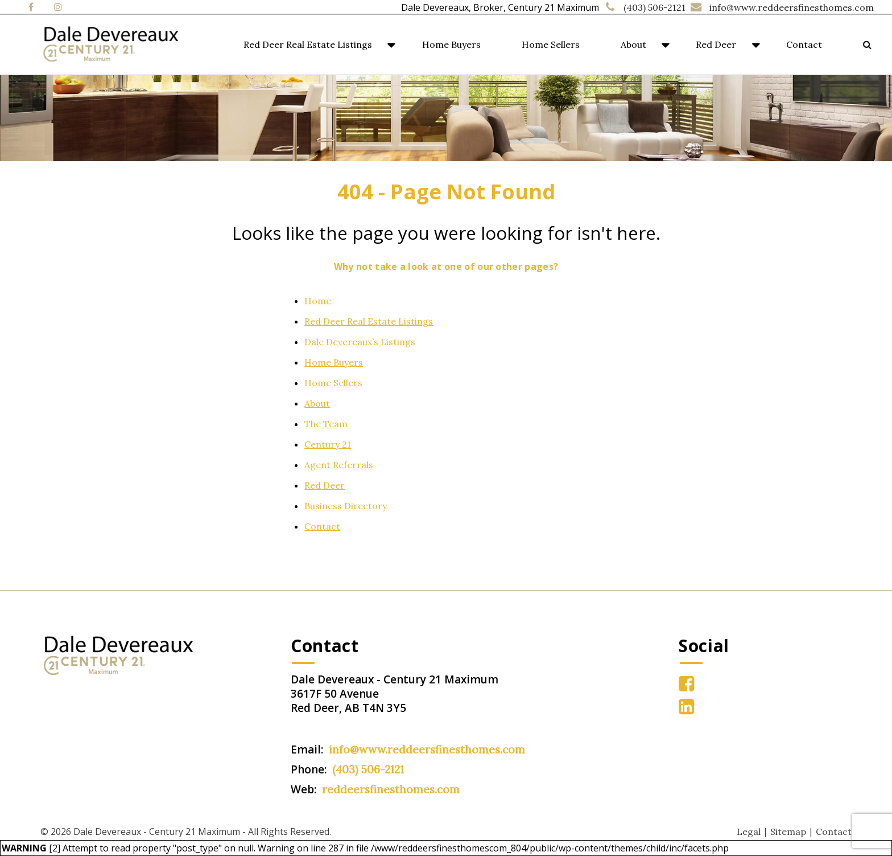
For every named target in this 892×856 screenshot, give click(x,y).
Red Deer (716, 44)
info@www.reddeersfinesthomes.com (791, 7)
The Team (326, 423)
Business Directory (345, 505)
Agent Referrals (338, 464)
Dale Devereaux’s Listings (359, 341)
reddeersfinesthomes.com (391, 789)
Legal (749, 831)
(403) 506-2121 (654, 7)
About (633, 44)
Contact (804, 44)
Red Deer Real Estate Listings (307, 44)
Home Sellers (551, 44)
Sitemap (788, 831)
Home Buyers (451, 44)
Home (317, 300)
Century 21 (327, 444)
